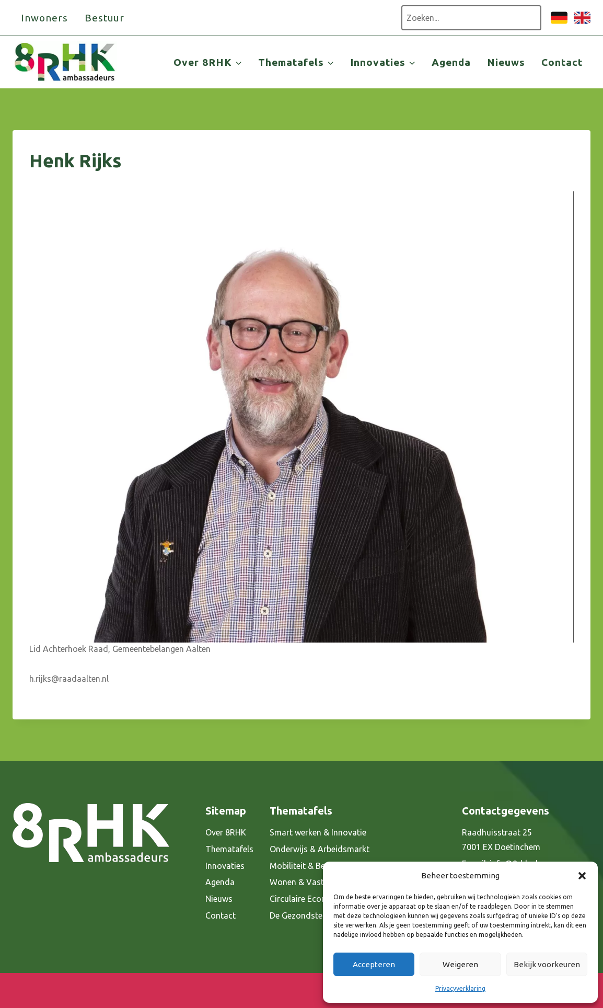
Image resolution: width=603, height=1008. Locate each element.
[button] (582, 875)
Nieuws (506, 62)
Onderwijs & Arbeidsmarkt (319, 849)
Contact (562, 62)
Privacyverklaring (460, 988)
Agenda (451, 62)
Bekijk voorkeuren (547, 964)
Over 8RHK (225, 832)
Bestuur (105, 18)
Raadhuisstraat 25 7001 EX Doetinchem (501, 840)
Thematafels (229, 849)
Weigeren (460, 964)
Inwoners (44, 18)
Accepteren (374, 964)
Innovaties (225, 865)
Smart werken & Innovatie (318, 832)
